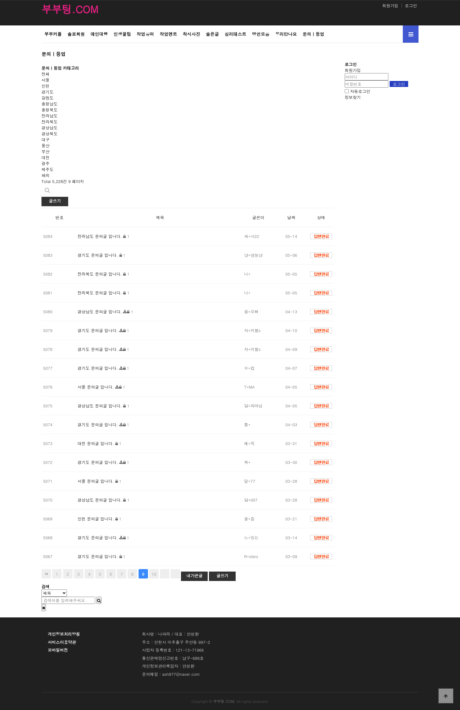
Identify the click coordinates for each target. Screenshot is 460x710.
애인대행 (99, 34)
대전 (45, 157)
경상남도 (49, 128)
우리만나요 (286, 34)
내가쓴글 (194, 575)
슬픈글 (212, 34)
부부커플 (53, 34)
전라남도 (49, 116)
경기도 (47, 92)
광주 (45, 163)
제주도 (47, 169)
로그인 (411, 5)
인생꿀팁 (122, 34)
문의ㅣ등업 (313, 34)
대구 (45, 140)
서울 (45, 80)
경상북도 (49, 134)
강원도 (47, 98)
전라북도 (49, 122)
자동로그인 (360, 91)
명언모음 (260, 34)
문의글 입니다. (108, 236)
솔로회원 (76, 34)
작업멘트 (168, 34)
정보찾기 (353, 97)
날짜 (291, 217)
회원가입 (390, 5)
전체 (45, 74)
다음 (164, 573)
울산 (45, 145)
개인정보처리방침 (64, 634)
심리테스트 (235, 34)
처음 (46, 573)
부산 (45, 151)
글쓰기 (55, 201)
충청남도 (49, 104)
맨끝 (175, 573)
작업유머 (145, 34)
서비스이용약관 (62, 642)
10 (153, 574)
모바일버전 (58, 650)
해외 (45, 175)
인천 (45, 86)
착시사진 (191, 34)
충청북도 (49, 110)
